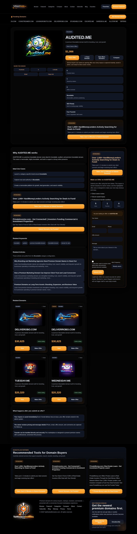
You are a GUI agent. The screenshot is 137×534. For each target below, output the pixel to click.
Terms (69, 509)
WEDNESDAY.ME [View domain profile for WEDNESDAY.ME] (61, 380)
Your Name (95, 218)
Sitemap (55, 509)
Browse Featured (119, 6)
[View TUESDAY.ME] (30, 369)
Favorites (92, 6)
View (22, 348)
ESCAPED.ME (92, 21)
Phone (109, 226)
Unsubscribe (116, 522)
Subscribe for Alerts (99, 521)
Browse (36, 6)
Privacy (62, 509)
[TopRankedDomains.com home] (19, 6)
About (66, 6)
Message (94, 243)
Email (93, 226)
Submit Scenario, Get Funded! (49, 229)
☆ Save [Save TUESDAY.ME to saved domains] (44, 357)
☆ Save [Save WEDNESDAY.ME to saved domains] (80, 357)
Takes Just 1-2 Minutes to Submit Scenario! (94, 137)
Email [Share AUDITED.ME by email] (25, 74)
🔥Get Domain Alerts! (117, 16)
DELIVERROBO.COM (64, 21)
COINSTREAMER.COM (28, 21)
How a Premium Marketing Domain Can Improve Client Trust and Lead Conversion (45, 273)
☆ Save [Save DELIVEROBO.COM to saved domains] (44, 306)
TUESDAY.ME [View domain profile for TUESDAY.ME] (22, 380)
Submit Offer (98, 272)
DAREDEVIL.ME (104, 21)
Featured (43, 6)
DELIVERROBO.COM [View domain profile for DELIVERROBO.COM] (63, 329)
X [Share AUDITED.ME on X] (38, 69)
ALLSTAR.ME (116, 21)
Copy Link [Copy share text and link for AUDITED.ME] (51, 74)
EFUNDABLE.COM (79, 21)
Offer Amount (95, 235)
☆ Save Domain (87, 57)
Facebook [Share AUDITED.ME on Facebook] (21, 69)
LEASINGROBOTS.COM (46, 21)
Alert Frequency (116, 262)
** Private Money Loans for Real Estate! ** (106, 491)
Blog (86, 6)
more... (47, 266)
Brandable (69, 31)
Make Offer (72, 57)
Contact (72, 6)
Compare (59, 6)
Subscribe (80, 6)
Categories (51, 6)
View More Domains (101, 57)
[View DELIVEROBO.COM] (30, 318)
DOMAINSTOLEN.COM (11, 21)
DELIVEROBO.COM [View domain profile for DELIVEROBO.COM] (26, 329)
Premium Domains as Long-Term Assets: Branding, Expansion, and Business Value (45, 284)
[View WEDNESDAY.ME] (67, 369)
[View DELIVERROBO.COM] (67, 318)
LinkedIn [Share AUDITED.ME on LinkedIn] (55, 69)
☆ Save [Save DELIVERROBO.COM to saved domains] (80, 306)
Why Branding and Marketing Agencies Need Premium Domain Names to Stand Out (45, 261)
